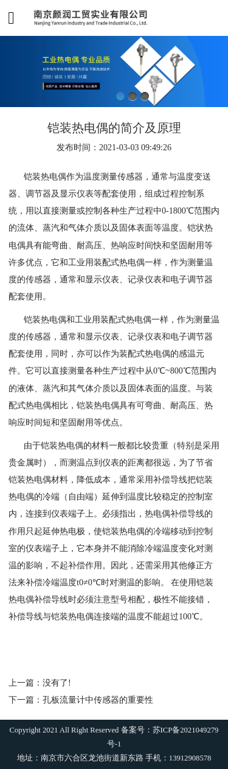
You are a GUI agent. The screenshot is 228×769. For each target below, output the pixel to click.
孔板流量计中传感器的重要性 (98, 700)
